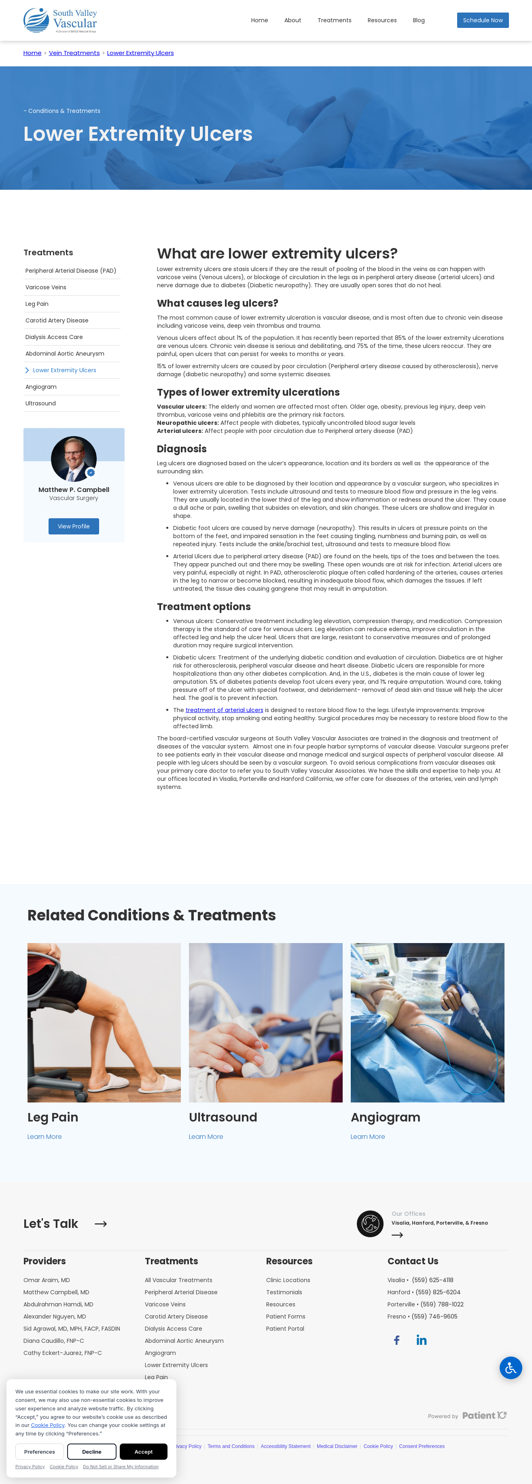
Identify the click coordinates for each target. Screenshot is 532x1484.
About (292, 20)
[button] (382, 20)
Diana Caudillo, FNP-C (53, 1341)
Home (259, 20)
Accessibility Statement (285, 1446)
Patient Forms (285, 1316)
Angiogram (160, 1353)
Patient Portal (285, 1329)
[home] (60, 20)
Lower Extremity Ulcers (140, 53)
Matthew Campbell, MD (56, 1292)
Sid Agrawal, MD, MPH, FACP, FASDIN (71, 1329)
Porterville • (426, 1304)
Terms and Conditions (231, 1446)
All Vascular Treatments (178, 1280)
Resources (382, 20)
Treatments (335, 20)
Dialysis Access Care (173, 1329)
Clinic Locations (288, 1280)
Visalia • (421, 1280)
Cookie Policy (378, 1446)
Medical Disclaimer (337, 1446)
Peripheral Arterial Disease (181, 1292)
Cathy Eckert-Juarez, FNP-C (62, 1353)
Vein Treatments (74, 53)
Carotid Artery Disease (176, 1316)
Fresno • (423, 1316)
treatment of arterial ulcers (224, 710)
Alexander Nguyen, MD (54, 1316)
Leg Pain (156, 1377)
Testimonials (284, 1292)
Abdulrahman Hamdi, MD (58, 1304)
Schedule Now (483, 20)
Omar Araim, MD (46, 1280)
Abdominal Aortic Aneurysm (184, 1341)
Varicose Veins (165, 1304)
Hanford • (424, 1292)
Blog (419, 20)
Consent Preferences (422, 1446)
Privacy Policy (186, 1446)
